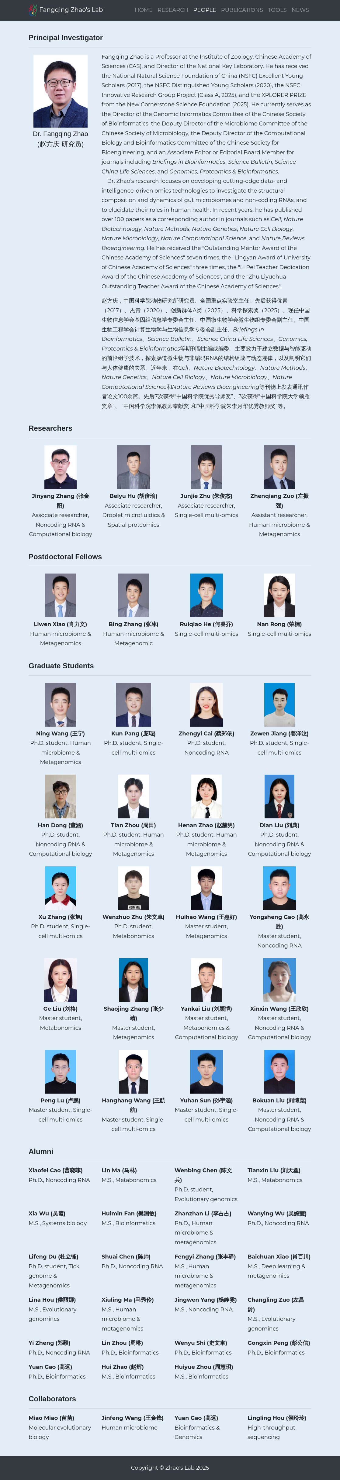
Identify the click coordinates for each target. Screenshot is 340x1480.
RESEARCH (173, 10)
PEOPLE (204, 10)
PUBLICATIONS (242, 10)
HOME (144, 10)
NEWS (300, 10)
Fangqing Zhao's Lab (66, 10)
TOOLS (277, 10)
